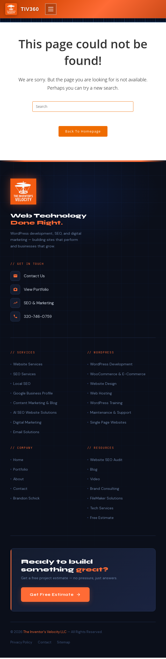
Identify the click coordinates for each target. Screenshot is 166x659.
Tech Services (101, 509)
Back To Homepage (83, 132)
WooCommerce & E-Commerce (118, 375)
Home (18, 461)
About (18, 480)
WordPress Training (106, 404)
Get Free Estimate (55, 596)
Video (95, 480)
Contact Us (27, 277)
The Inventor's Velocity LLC (45, 633)
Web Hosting (101, 394)
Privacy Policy (21, 644)
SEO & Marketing (32, 304)
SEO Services (24, 375)
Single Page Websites (108, 423)
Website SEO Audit (106, 461)
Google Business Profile (33, 394)
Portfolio (20, 470)
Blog (93, 470)
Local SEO (22, 385)
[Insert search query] (82, 106)
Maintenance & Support (110, 414)
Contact (20, 489)
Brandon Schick (26, 499)
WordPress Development (111, 365)
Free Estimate (102, 519)
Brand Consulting (104, 489)
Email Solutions (26, 433)
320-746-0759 (31, 318)
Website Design (103, 385)
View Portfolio (29, 291)
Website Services (27, 365)
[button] (50, 9)
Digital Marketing (27, 423)
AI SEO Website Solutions (35, 414)
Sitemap (63, 644)
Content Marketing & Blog (35, 404)
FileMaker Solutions (106, 499)
